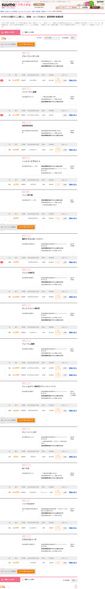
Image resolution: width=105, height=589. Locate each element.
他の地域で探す (39, 7)
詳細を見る (73, 80)
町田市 (44, 11)
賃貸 (33, 11)
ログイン (95, 7)
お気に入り (64, 8)
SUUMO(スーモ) (100, 2)
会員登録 (85, 7)
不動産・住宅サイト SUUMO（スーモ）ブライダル (15, 11)
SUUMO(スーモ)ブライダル (16, 5)
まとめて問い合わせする (26, 44)
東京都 (38, 11)
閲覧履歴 (74, 8)
